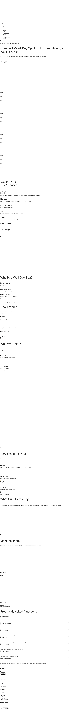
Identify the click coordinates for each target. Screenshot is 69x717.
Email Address (2, 671)
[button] (1, 197)
